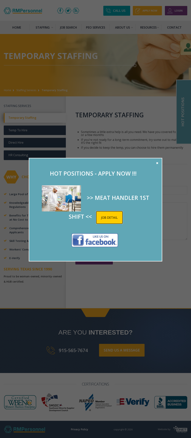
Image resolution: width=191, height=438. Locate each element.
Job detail (109, 217)
